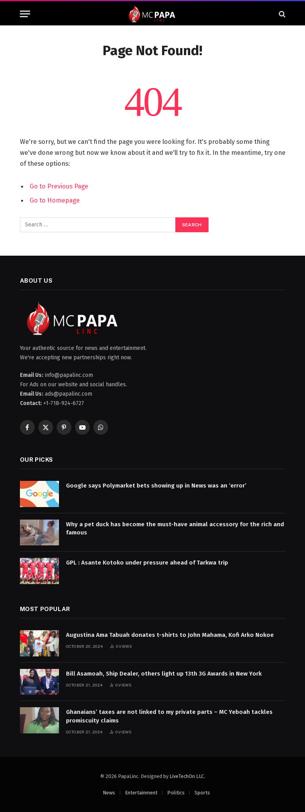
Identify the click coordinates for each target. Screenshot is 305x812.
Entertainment (141, 793)
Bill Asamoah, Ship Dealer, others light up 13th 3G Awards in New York (164, 673)
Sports (202, 793)
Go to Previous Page (59, 186)
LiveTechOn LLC (186, 776)
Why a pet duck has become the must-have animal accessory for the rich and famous (175, 528)
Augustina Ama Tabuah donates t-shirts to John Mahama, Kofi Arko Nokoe (170, 634)
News (109, 793)
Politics (176, 793)
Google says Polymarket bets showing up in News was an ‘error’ (156, 485)
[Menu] (25, 14)
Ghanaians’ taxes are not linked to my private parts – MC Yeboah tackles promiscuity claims (169, 716)
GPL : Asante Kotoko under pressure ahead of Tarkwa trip (147, 562)
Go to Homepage (55, 200)
